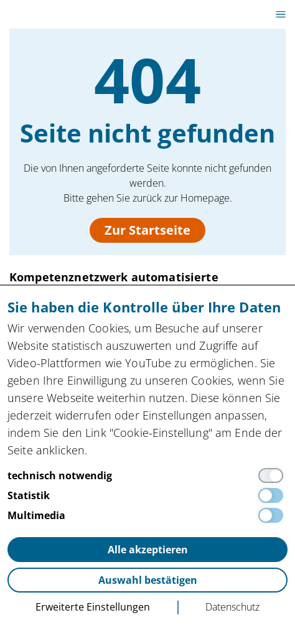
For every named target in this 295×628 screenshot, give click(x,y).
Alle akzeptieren (148, 549)
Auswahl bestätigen (147, 580)
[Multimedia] (147, 515)
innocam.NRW (47, 14)
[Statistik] (147, 495)
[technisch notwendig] (147, 475)
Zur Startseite (147, 230)
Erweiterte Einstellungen (92, 607)
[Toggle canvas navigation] (280, 14)
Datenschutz (232, 607)
